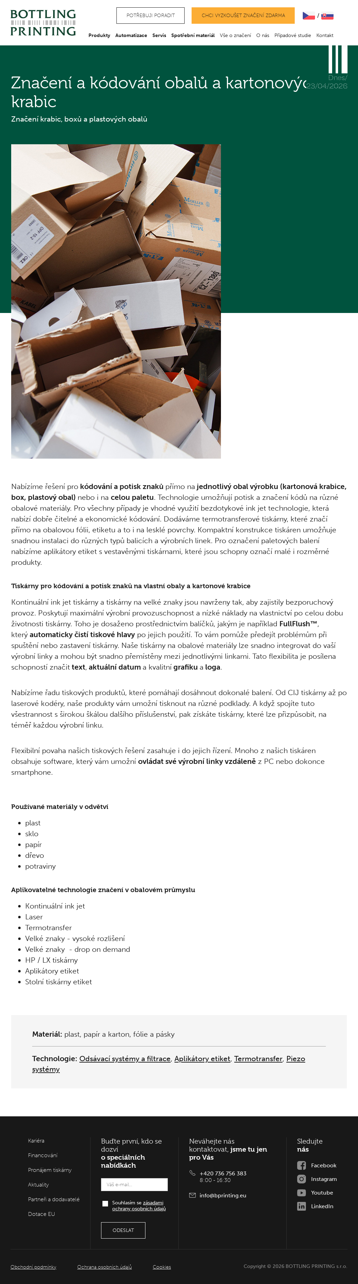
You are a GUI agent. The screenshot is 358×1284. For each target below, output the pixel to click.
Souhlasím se (139, 1206)
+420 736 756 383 (223, 1173)
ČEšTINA (309, 16)
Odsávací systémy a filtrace (125, 1058)
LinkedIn (322, 1206)
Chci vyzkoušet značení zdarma (243, 16)
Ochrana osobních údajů (104, 1267)
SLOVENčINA (327, 16)
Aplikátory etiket (202, 1058)
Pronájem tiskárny (50, 1170)
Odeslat (123, 1230)
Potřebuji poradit (150, 16)
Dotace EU (41, 1214)
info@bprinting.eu (223, 1195)
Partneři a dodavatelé (54, 1199)
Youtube (322, 1192)
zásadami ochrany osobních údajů (139, 1206)
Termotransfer (258, 1058)
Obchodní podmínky (33, 1267)
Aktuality (38, 1184)
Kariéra (36, 1140)
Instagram (324, 1179)
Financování (42, 1155)
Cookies (162, 1267)
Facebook (323, 1165)
